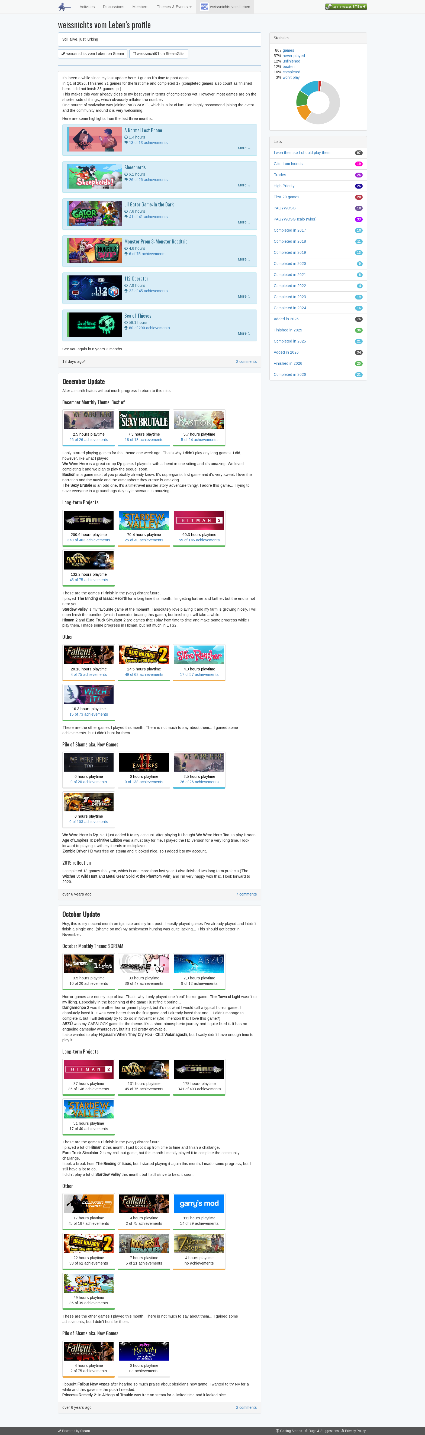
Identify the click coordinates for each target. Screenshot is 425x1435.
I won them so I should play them (302, 152)
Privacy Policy (355, 1431)
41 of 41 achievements (148, 217)
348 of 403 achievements (88, 540)
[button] (204, 6)
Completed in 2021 (290, 274)
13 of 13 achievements (148, 142)
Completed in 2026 (290, 374)
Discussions (113, 7)
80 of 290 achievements (149, 328)
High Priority (284, 186)
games (288, 50)
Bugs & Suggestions (324, 1431)
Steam (85, 1431)
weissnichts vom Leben (225, 6)
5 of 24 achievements (199, 439)
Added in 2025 (286, 319)
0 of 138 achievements (144, 782)
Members (141, 7)
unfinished (291, 61)
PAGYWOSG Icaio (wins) (295, 219)
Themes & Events (174, 7)
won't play (291, 77)
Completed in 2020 (290, 263)
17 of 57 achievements (199, 674)
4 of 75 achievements (88, 674)
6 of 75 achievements (147, 254)
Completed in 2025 (290, 341)
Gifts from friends (288, 164)
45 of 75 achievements (88, 580)
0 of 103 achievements (88, 821)
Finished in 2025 (288, 330)
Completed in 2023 (290, 297)
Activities (87, 7)
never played (294, 56)
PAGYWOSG (285, 208)
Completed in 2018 (290, 241)
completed (291, 72)
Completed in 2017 (290, 230)
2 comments (246, 361)
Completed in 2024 (290, 308)
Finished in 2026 (288, 363)
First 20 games (287, 197)
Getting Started (291, 1431)
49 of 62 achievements (144, 674)
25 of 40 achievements (144, 540)
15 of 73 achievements (88, 714)
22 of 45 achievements (148, 291)
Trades (280, 175)
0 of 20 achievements (88, 782)
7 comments (246, 894)
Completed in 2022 (290, 286)
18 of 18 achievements (144, 439)
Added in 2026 (286, 352)
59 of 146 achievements (199, 540)
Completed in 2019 (290, 252)
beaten (289, 66)
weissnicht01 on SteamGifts (159, 53)
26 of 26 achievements (148, 179)
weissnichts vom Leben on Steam (93, 53)
